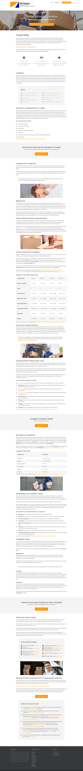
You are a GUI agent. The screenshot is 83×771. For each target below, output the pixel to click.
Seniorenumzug (21, 383)
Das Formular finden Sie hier (38, 724)
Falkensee (37, 654)
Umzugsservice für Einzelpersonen (29, 95)
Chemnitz (33, 752)
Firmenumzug (64, 203)
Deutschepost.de (33, 708)
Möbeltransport (22, 227)
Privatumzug (55, 752)
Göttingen (34, 758)
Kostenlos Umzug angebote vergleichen (52, 101)
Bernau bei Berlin (56, 647)
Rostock (33, 764)
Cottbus (29, 647)
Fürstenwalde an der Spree (47, 651)
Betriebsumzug (26, 97)
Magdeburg (34, 761)
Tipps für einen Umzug (48, 99)
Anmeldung (50, 731)
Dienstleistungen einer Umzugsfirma (51, 97)
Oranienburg (34, 653)
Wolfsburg (34, 765)
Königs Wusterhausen (57, 648)
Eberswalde (59, 645)
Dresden (33, 755)
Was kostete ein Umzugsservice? (50, 95)
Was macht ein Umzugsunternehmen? (30, 93)
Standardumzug (21, 388)
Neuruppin (59, 656)
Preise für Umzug (26, 101)
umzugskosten (54, 254)
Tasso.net (32, 736)
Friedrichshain (34, 756)
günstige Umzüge (61, 271)
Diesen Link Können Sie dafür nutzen (36, 712)
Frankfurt (37, 651)
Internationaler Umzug (22, 392)
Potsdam (37, 645)
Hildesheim (34, 759)
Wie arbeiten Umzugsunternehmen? (30, 99)
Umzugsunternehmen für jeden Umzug (51, 93)
